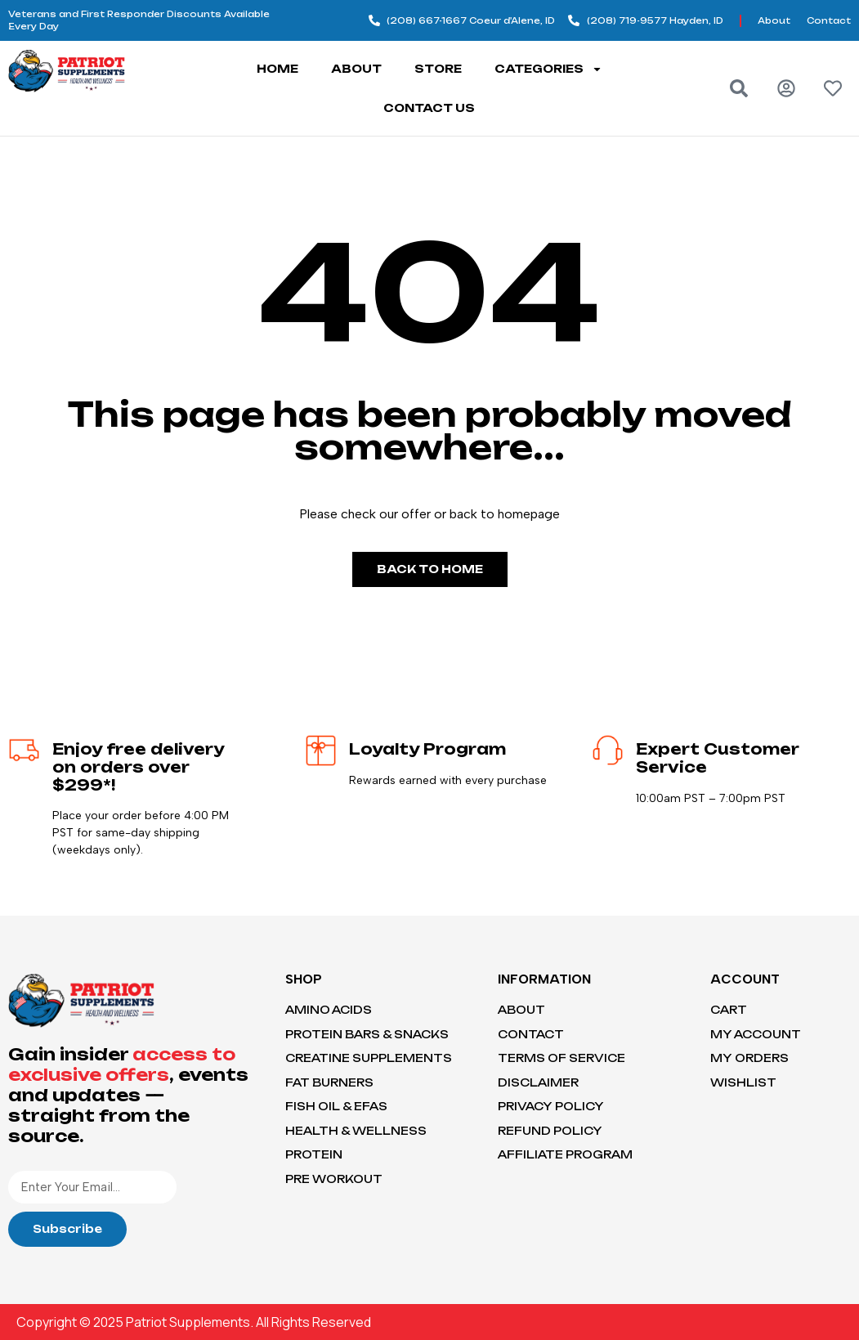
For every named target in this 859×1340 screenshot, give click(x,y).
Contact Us (429, 107)
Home (277, 68)
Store (438, 68)
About (356, 68)
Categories (548, 69)
